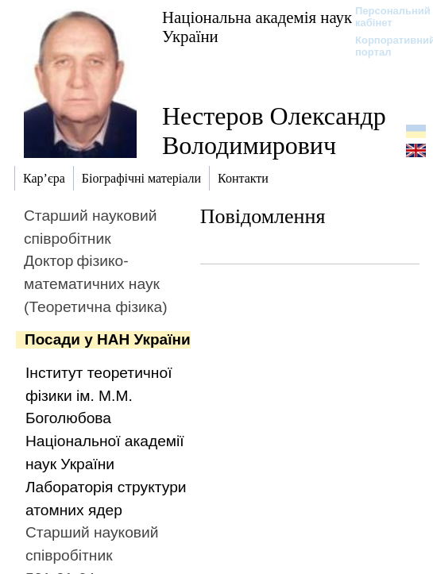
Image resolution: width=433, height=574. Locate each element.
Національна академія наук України (257, 26)
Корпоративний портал (385, 46)
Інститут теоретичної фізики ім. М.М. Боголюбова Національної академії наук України (104, 418)
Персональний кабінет (385, 17)
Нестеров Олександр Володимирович (274, 131)
